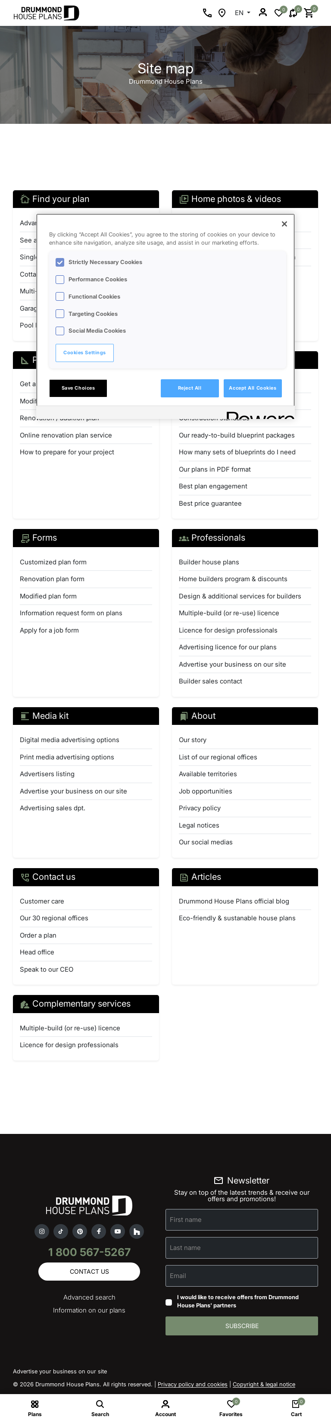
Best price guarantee (210, 503)
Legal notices (199, 825)
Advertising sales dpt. (52, 808)
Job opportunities (205, 791)
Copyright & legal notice (264, 1384)
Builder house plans (209, 562)
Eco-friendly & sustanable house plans (237, 918)
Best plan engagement (213, 486)
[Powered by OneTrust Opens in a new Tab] (257, 413)
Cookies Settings (84, 352)
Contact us (89, 1271)
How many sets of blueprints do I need (237, 452)
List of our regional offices (218, 757)
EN (240, 13)
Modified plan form (48, 596)
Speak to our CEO (46, 969)
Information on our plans (89, 1310)
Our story (192, 740)
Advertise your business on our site (232, 664)
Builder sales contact (210, 681)
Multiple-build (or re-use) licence (229, 613)
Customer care (42, 901)
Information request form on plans (71, 613)
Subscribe (242, 1325)
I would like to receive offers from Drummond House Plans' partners (238, 1301)
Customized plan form (53, 562)
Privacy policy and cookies (193, 1384)
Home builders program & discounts (233, 579)
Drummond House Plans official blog (234, 901)
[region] (165, 316)
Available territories (208, 774)
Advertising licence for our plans (228, 647)
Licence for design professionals (228, 630)
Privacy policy (200, 808)
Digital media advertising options (69, 740)
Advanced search (89, 1297)
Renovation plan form (52, 579)
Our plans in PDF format (215, 469)
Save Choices (78, 388)
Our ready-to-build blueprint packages (237, 435)
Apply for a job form (49, 630)
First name (186, 1219)
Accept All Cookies (252, 388)
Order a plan (38, 935)
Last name (185, 1247)
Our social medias (206, 842)
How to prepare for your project (67, 452)
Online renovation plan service (66, 435)
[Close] (284, 223)
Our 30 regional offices (54, 918)
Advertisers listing (47, 774)
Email (178, 1275)
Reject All (190, 388)
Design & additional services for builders (240, 596)
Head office (37, 952)
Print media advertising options (67, 757)
